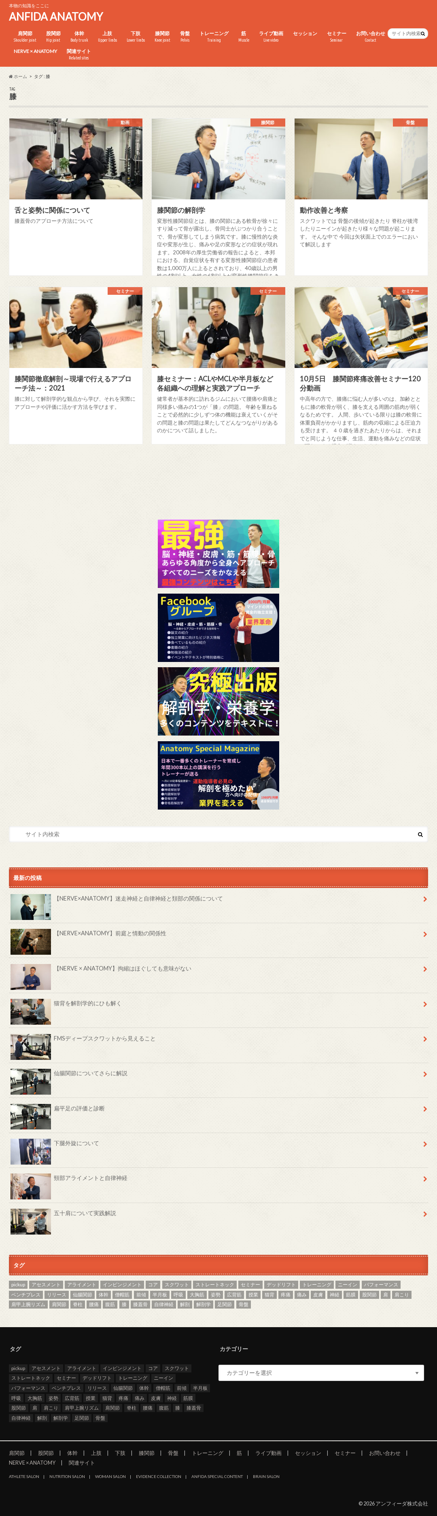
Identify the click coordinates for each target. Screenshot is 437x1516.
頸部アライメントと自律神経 (69, 1180)
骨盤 (185, 36)
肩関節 (25, 36)
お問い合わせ (370, 36)
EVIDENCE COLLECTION (158, 1476)
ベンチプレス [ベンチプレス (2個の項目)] (25, 1295)
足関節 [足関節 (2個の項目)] (224, 1304)
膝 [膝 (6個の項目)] (124, 1304)
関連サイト (79, 54)
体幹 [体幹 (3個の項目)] (103, 1295)
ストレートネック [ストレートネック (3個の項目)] (214, 1284)
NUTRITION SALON (67, 1476)
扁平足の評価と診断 (58, 1111)
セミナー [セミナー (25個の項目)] (250, 1284)
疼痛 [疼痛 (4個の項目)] (286, 1295)
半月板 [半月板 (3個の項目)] (160, 1295)
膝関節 (162, 36)
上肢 (107, 36)
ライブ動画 (271, 36)
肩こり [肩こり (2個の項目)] (402, 1295)
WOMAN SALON (110, 1476)
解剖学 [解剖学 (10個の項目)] (203, 1304)
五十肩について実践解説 (63, 1216)
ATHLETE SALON (24, 1476)
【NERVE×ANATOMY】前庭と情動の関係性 (88, 936)
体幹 (79, 36)
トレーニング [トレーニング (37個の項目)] (316, 1284)
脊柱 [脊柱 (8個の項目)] (78, 1304)
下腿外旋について (55, 1146)
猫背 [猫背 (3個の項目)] (269, 1295)
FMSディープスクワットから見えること (83, 1041)
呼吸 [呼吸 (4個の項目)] (178, 1295)
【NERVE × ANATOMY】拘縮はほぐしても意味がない (101, 971)
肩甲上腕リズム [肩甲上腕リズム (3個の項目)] (28, 1304)
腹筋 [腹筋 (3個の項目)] (110, 1304)
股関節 (53, 36)
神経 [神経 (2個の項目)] (334, 1295)
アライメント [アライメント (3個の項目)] (81, 1284)
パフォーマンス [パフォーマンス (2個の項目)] (381, 1284)
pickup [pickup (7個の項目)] (18, 1284)
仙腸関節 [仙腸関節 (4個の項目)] (82, 1295)
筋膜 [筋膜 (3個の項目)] (351, 1295)
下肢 (136, 36)
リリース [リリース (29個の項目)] (56, 1295)
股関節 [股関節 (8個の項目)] (369, 1295)
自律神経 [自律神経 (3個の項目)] (164, 1304)
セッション (305, 33)
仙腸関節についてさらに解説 (69, 1076)
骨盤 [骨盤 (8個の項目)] (243, 1304)
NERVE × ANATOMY (35, 51)
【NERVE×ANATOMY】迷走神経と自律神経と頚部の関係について (117, 901)
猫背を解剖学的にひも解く (66, 1006)
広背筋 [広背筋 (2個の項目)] (234, 1295)
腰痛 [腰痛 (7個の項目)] (94, 1304)
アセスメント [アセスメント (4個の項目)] (46, 1284)
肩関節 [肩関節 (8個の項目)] (59, 1304)
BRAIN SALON (266, 1476)
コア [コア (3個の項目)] (153, 1284)
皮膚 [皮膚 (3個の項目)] (318, 1295)
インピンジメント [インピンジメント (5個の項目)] (122, 1284)
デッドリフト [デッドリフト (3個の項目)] (281, 1284)
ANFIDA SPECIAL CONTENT (217, 1476)
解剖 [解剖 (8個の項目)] (185, 1304)
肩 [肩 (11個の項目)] (385, 1295)
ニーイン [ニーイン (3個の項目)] (347, 1284)
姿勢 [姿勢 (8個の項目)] (216, 1295)
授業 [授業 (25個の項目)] (253, 1295)
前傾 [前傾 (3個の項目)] (141, 1295)
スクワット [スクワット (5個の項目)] (177, 1284)
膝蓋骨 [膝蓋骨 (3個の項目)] (140, 1304)
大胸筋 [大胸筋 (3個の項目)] (197, 1295)
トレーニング (214, 36)
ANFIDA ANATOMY (56, 16)
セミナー (336, 36)
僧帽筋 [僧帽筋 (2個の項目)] (122, 1295)
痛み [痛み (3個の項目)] (302, 1295)
